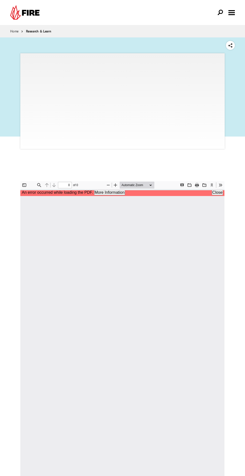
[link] (26, 12)
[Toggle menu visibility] (231, 12)
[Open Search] (220, 13)
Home (14, 31)
